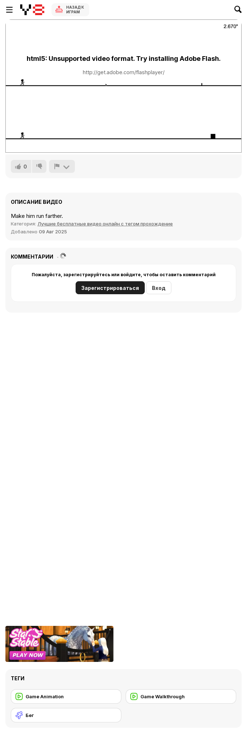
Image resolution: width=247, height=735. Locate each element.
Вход (159, 288)
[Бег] (66, 715)
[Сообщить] (62, 166)
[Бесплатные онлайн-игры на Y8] (32, 9)
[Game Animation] (66, 696)
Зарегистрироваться (110, 288)
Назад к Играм (75, 9)
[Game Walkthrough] (181, 696)
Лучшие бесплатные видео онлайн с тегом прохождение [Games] (105, 224)
